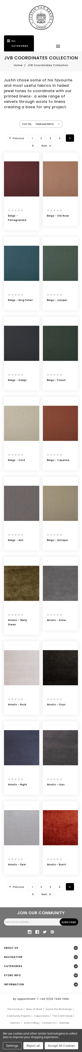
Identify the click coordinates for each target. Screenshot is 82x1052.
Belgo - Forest (56, 380)
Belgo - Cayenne (58, 460)
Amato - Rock (17, 704)
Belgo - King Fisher (20, 300)
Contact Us (49, 1022)
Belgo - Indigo (17, 380)
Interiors (15, 1022)
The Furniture (15, 1009)
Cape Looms (41, 1015)
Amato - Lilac (56, 784)
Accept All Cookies (61, 1045)
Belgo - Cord (16, 460)
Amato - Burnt (56, 864)
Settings (12, 1045)
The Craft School (62, 1015)
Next (46, 145)
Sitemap (64, 1022)
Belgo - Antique (57, 540)
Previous (16, 138)
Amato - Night (17, 784)
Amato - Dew (17, 864)
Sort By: (27, 124)
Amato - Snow (56, 620)
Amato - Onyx (56, 704)
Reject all (33, 1045)
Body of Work (34, 1009)
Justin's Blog (31, 1022)
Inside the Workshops (59, 1009)
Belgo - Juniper (57, 300)
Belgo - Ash (16, 540)
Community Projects (19, 1015)
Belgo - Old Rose (58, 215)
